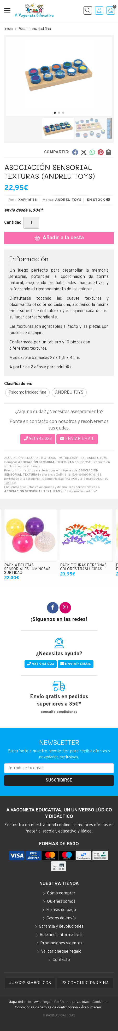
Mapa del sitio (19, 1002)
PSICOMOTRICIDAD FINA (85, 983)
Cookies (98, 1002)
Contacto (61, 960)
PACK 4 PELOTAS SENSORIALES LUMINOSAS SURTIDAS (27, 569)
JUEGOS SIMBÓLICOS (30, 983)
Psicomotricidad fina (55, 479)
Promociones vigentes (61, 943)
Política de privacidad (71, 1002)
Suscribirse (59, 780)
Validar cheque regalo (61, 951)
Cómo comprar (61, 893)
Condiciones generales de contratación (46, 1007)
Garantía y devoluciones (61, 926)
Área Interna (91, 1007)
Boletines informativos (61, 935)
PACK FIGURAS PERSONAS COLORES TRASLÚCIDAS (83, 567)
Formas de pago (61, 910)
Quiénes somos (61, 901)
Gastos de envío (61, 918)
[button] (55, 113)
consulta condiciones (59, 712)
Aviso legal (42, 1002)
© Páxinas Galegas (59, 1015)
